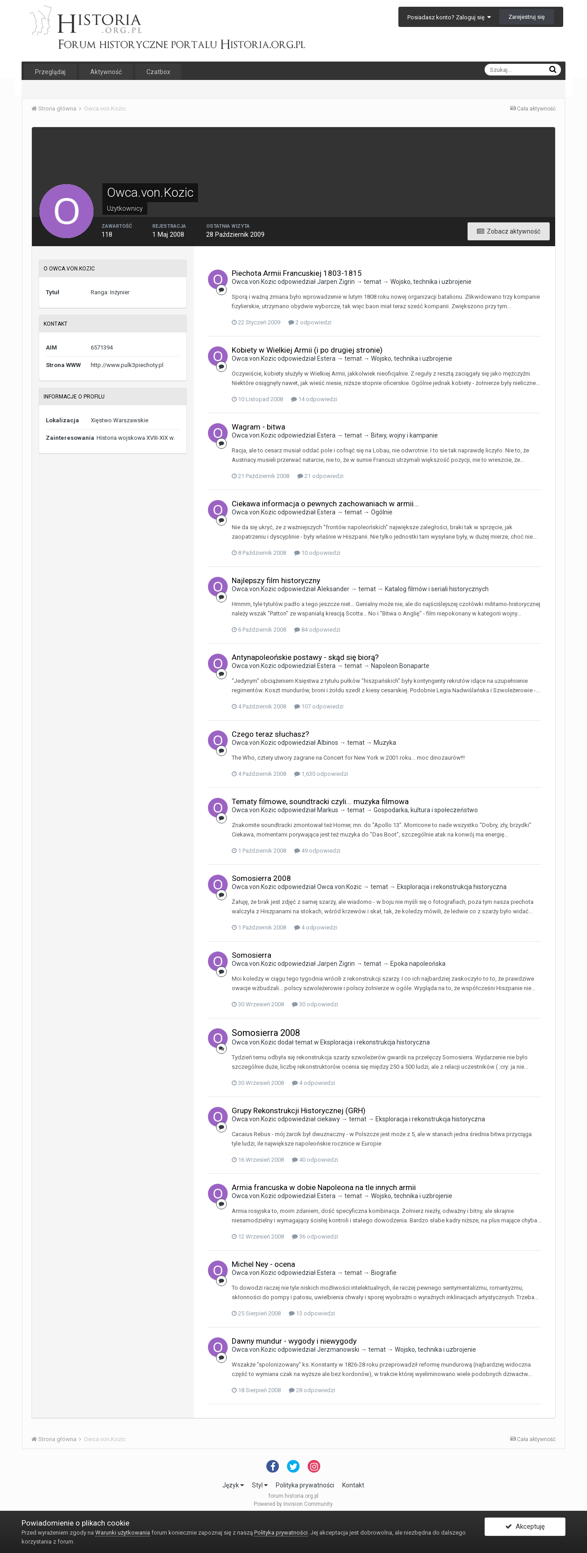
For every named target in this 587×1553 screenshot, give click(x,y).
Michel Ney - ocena (263, 1264)
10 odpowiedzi (317, 552)
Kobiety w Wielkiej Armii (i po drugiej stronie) (307, 349)
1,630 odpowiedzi (321, 773)
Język (233, 1485)
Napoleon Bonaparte (400, 665)
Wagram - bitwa (258, 426)
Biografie (384, 1272)
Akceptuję (525, 1527)
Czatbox (158, 71)
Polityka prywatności (305, 1485)
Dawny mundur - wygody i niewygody (294, 1340)
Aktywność (106, 71)
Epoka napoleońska (418, 963)
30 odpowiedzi (315, 1004)
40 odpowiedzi (315, 1159)
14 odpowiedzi (314, 399)
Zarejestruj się (526, 16)
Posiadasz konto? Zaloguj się (449, 17)
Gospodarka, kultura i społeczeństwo (426, 810)
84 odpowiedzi (317, 629)
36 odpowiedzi (315, 1236)
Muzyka (385, 742)
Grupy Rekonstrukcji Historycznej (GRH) (299, 1110)
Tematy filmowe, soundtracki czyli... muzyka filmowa (320, 801)
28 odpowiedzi (312, 1390)
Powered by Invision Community (293, 1504)
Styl (260, 1485)
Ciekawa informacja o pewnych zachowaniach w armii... (325, 503)
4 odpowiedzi (315, 927)
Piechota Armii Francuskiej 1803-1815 (297, 273)
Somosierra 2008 (261, 878)
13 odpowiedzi (312, 1313)
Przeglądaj (50, 71)
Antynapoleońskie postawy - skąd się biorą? (305, 657)
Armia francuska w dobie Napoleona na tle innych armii (324, 1187)
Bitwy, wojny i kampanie (404, 435)
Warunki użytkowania (122, 1532)
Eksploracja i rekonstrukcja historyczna (452, 886)
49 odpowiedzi (317, 850)
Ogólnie (382, 512)
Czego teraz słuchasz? (270, 734)
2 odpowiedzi (309, 322)
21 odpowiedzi (320, 476)
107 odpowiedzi (319, 706)
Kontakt (353, 1485)
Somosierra (251, 955)
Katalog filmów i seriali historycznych (437, 589)
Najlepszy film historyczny (276, 580)
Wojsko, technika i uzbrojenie (431, 281)
